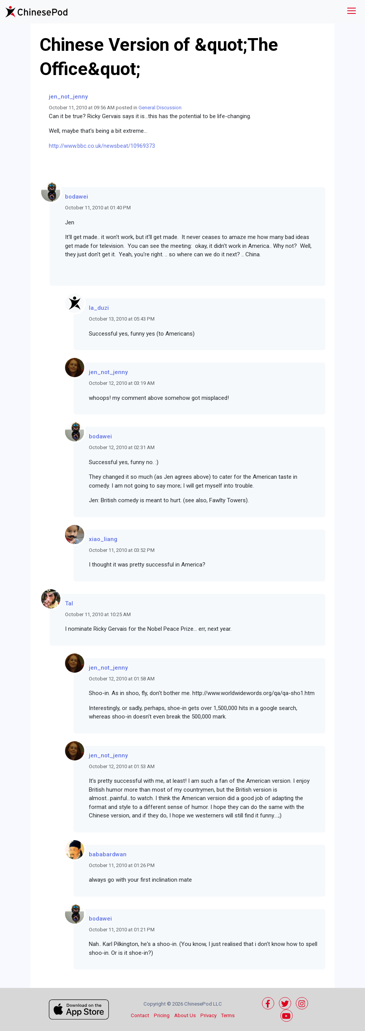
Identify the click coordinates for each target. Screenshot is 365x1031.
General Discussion (160, 107)
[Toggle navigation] (351, 11)
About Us (185, 1015)
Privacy (208, 1015)
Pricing (162, 1015)
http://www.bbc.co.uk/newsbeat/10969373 (102, 145)
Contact (140, 1015)
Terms (228, 1015)
